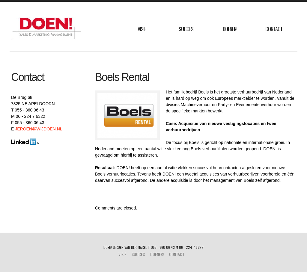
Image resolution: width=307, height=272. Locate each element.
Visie (142, 29)
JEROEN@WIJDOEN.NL (38, 129)
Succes (186, 29)
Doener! (230, 29)
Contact (274, 29)
